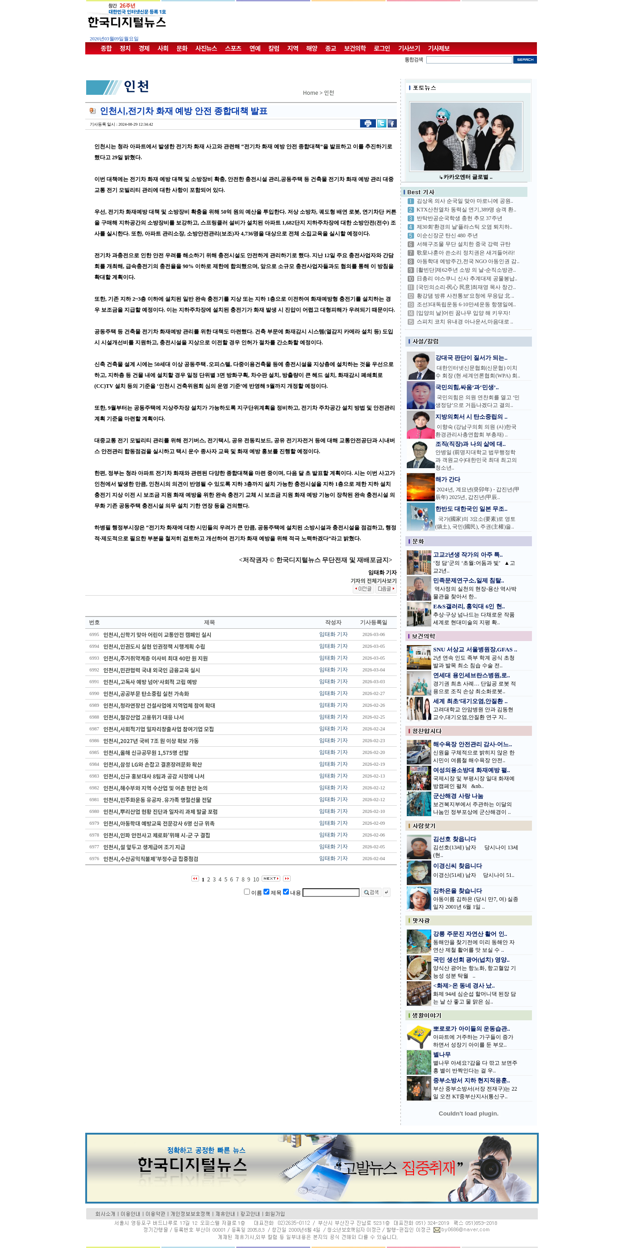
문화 (181, 48)
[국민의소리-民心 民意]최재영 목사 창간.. (466, 287)
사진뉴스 (206, 48)
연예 (254, 48)
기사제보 (439, 48)
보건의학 (355, 48)
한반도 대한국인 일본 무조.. (471, 508)
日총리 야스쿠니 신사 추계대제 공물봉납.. (467, 278)
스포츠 (233, 48)
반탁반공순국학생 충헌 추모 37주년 (459, 218)
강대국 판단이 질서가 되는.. (471, 357)
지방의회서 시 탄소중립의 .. (471, 416)
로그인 (382, 48)
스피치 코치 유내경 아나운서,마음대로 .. (465, 321)
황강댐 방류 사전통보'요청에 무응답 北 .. (465, 296)
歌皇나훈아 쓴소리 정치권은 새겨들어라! (466, 253)
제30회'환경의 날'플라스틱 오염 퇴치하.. (464, 227)
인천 (329, 92)
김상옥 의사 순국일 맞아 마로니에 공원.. (465, 201)
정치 (125, 48)
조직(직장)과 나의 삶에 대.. (470, 443)
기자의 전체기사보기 (374, 580)
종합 (106, 48)
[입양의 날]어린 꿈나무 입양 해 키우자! (464, 313)
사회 (162, 48)
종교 (330, 48)
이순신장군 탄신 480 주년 (447, 235)
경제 (144, 48)
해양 (311, 48)
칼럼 (273, 48)
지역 (293, 48)
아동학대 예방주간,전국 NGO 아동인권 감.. (468, 261)
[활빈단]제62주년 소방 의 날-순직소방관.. (466, 270)
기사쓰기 (409, 48)
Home (310, 92)
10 (256, 879)
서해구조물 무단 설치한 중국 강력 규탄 (464, 244)
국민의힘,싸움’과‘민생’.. (467, 387)
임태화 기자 (333, 634)
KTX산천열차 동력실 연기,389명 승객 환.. (467, 209)
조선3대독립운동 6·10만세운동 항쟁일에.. (466, 304)
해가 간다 (447, 479)
